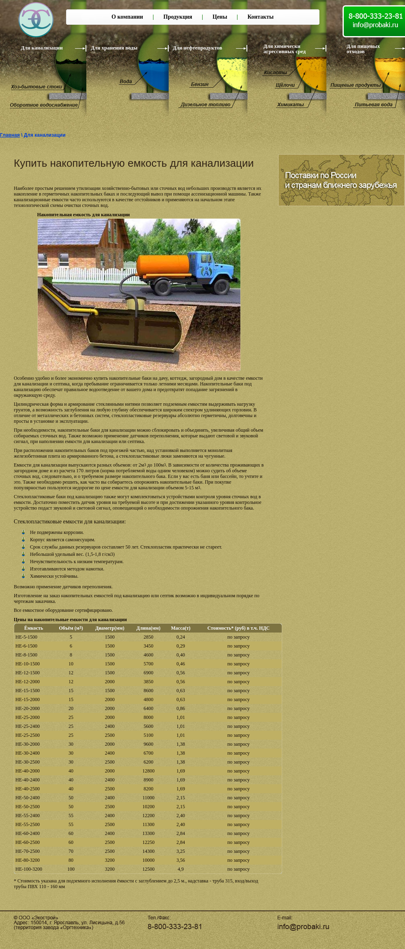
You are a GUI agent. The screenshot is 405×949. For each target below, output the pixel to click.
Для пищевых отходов (363, 48)
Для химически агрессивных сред (285, 48)
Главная (10, 135)
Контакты (260, 17)
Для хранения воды (114, 48)
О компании (127, 17)
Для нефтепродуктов (197, 48)
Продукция (177, 17)
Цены (219, 17)
